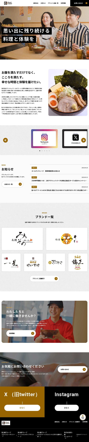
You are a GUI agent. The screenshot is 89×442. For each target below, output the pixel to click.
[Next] (83, 140)
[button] (39, 150)
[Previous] (5, 140)
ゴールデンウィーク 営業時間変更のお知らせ (46, 171)
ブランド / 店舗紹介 (74, 422)
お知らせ (43, 3)
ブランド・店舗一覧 (53, 3)
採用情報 (63, 3)
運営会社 (35, 3)
